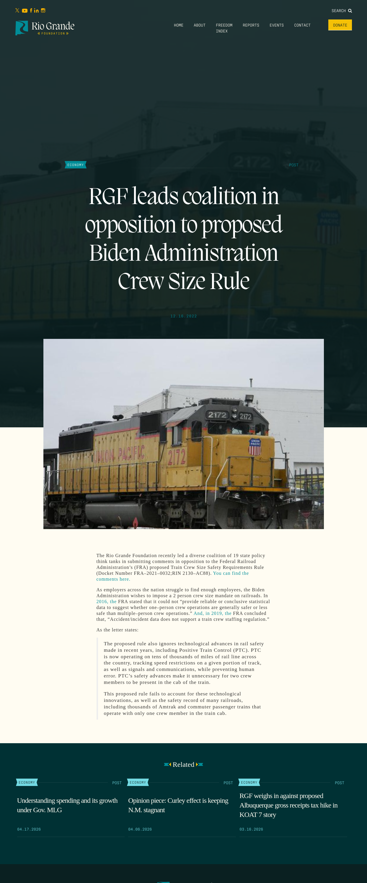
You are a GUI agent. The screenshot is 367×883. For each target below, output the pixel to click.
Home (178, 24)
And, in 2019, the (213, 613)
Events (277, 24)
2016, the (107, 601)
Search (342, 10)
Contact (302, 24)
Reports (251, 24)
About (199, 24)
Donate (340, 24)
